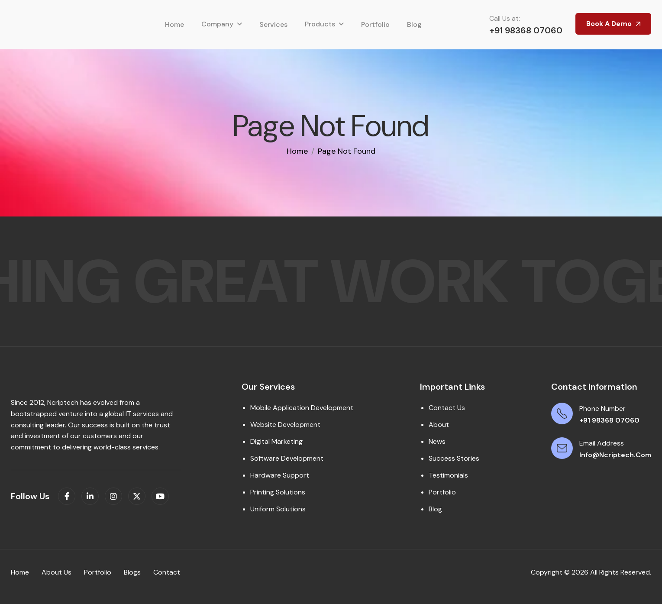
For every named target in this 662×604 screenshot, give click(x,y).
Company (217, 24)
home (297, 151)
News (437, 441)
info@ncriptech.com (615, 454)
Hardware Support (279, 475)
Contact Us (447, 407)
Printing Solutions (277, 492)
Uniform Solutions (278, 509)
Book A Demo (609, 23)
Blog (414, 24)
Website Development (285, 424)
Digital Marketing (276, 441)
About (439, 424)
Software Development (286, 458)
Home (174, 24)
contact (166, 572)
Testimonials (448, 475)
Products (320, 24)
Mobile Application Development (301, 407)
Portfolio (375, 24)
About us (56, 572)
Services (273, 24)
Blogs (132, 572)
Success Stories (454, 458)
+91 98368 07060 (525, 30)
